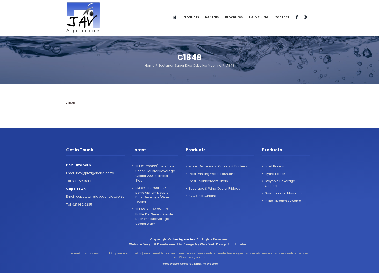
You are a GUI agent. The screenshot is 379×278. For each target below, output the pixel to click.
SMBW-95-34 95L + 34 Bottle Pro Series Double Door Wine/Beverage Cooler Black (154, 216)
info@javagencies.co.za (95, 173)
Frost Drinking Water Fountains (212, 173)
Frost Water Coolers (176, 264)
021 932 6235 (82, 204)
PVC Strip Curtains (203, 195)
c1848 (70, 103)
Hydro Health (275, 173)
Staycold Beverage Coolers (280, 183)
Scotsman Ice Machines (283, 193)
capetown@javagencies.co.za (100, 196)
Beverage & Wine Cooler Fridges (214, 188)
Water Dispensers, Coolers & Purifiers (218, 166)
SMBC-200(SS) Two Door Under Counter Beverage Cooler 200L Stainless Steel (155, 173)
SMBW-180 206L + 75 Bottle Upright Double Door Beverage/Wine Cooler (152, 194)
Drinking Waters (206, 264)
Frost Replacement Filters (208, 181)
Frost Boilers (274, 166)
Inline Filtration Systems (283, 200)
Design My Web (195, 244)
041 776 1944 (81, 180)
